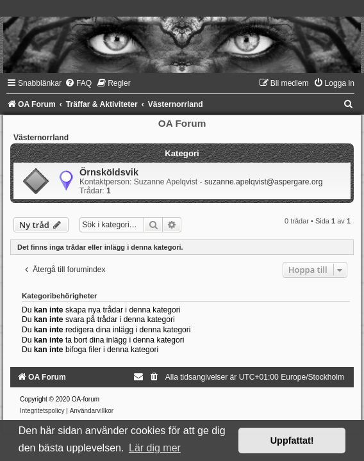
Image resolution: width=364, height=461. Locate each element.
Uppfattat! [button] (292, 440)
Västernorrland (41, 137)
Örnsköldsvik (108, 172)
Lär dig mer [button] (155, 447)
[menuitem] (78, 83)
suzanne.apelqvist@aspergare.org (263, 181)
